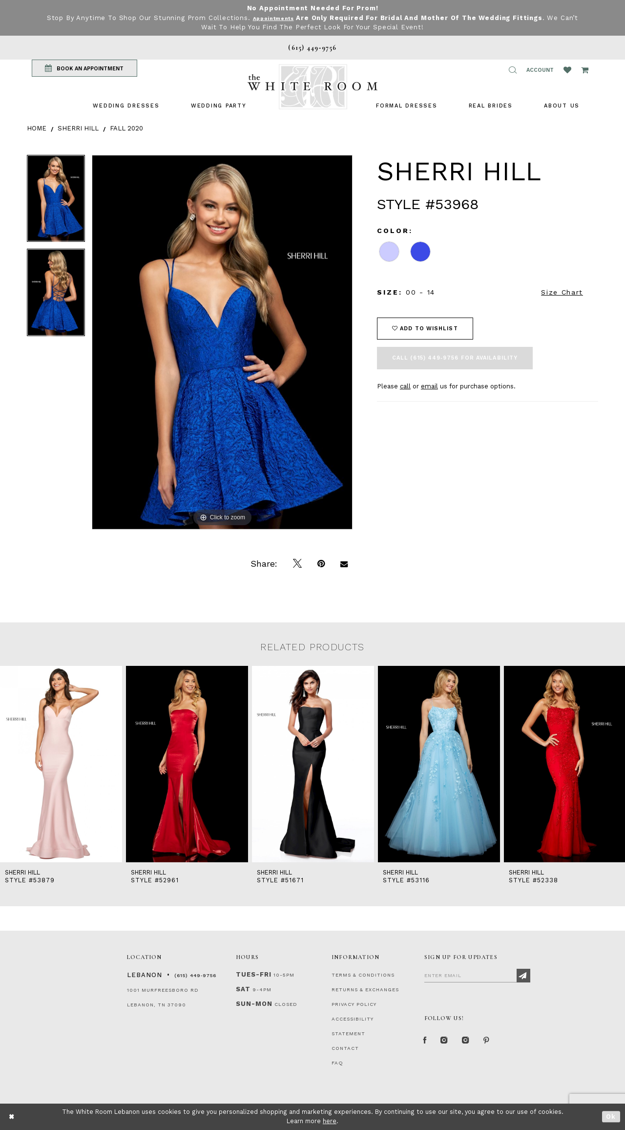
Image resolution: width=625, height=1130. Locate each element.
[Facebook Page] (426, 1042)
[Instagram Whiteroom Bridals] (476, 1042)
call (405, 386)
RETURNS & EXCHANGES (365, 989)
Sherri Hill (78, 128)
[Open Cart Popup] (584, 70)
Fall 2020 (126, 128)
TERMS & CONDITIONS (363, 975)
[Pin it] (321, 563)
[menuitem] (126, 106)
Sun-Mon (254, 1003)
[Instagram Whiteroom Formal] (450, 1042)
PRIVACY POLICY (354, 1004)
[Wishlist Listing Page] (567, 70)
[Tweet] (297, 564)
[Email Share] (344, 563)
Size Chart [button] (562, 292)
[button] (512, 70)
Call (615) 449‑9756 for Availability (455, 358)
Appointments (283, 17)
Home (36, 128)
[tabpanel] (56, 202)
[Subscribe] (523, 975)
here (329, 1121)
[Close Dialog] (12, 1116)
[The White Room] (312, 87)
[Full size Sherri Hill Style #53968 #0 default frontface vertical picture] (222, 342)
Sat (243, 989)
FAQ (337, 1063)
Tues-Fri (253, 974)
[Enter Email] (477, 975)
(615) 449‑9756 (195, 975)
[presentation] (61, 764)
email (429, 386)
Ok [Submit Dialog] (611, 1116)
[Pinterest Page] (500, 1042)
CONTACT (345, 1048)
